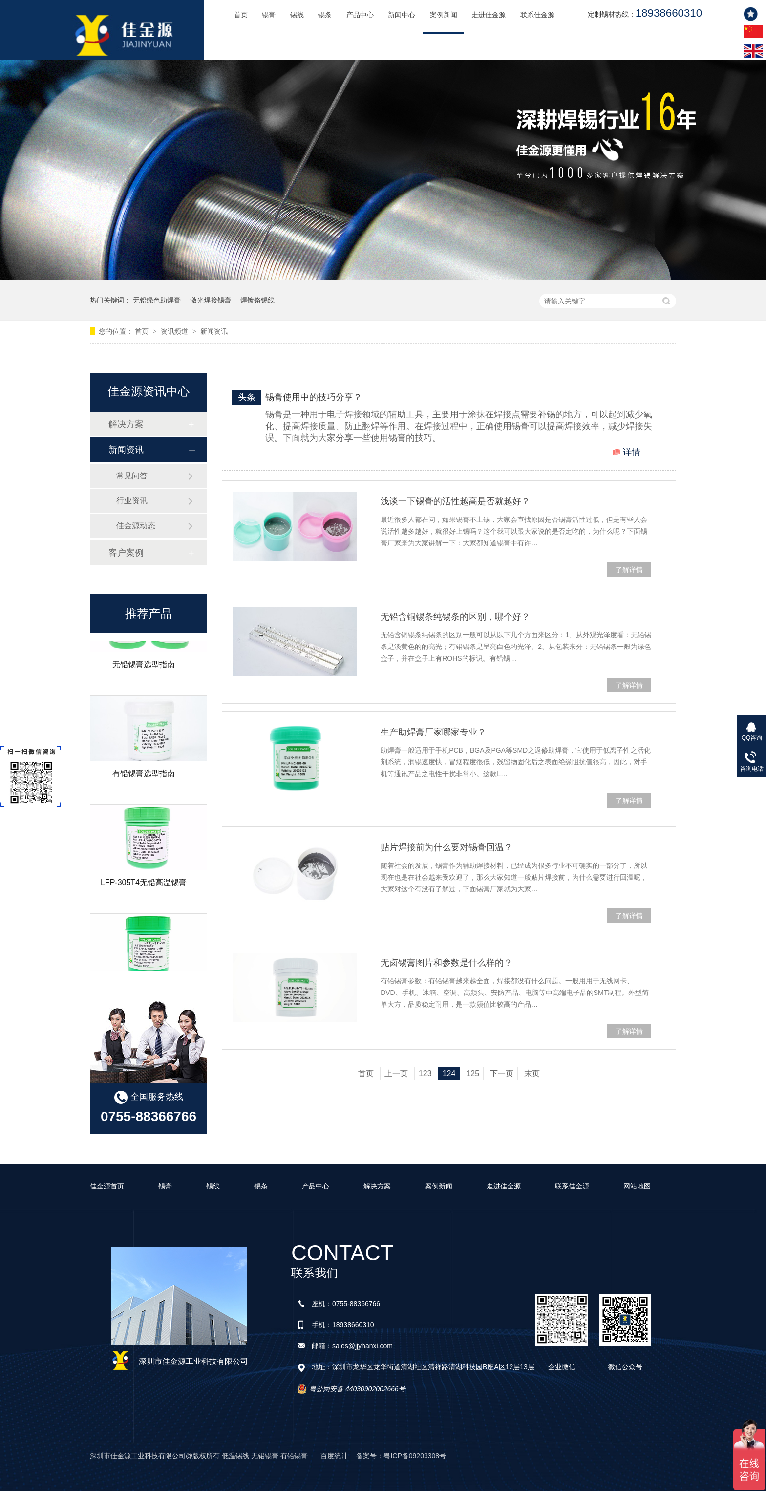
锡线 (297, 15)
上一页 (396, 1073)
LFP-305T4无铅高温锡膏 (144, 890)
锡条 (325, 15)
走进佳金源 (488, 15)
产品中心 (360, 15)
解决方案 (126, 424)
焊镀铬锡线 (257, 300)
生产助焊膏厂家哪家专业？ (433, 732)
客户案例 (126, 553)
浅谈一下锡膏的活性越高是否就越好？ (455, 501)
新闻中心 (401, 15)
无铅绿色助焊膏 (157, 300)
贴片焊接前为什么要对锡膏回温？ (446, 847)
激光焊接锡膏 (210, 300)
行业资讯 (132, 501)
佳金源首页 (107, 1186)
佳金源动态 (135, 525)
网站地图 (637, 1186)
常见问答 (132, 476)
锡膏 (269, 15)
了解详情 (629, 570)
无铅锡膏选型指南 (143, 672)
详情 (631, 452)
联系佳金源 (537, 15)
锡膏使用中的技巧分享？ (313, 397)
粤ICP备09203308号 (414, 1456)
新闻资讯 (214, 331)
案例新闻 (443, 15)
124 (449, 1073)
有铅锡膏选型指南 (143, 781)
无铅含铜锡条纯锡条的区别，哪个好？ (455, 617)
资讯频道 (175, 331)
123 (425, 1073)
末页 (532, 1073)
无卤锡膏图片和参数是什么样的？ (446, 963)
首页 (241, 15)
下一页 (501, 1073)
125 (472, 1073)
